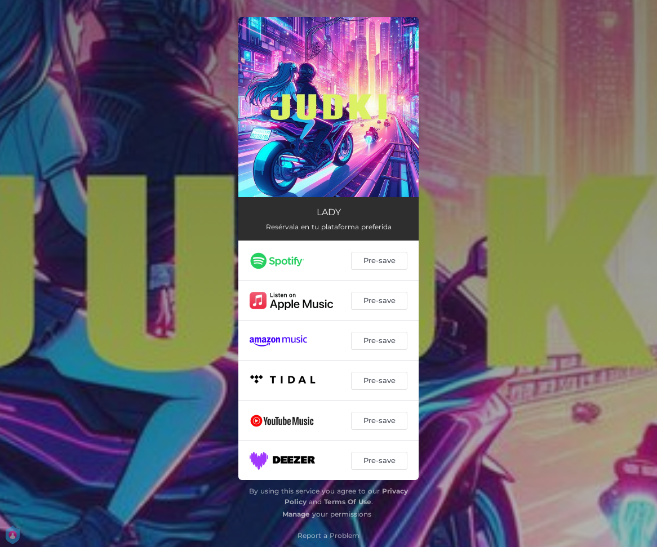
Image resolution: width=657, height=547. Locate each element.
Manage (296, 514)
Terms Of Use (347, 501)
